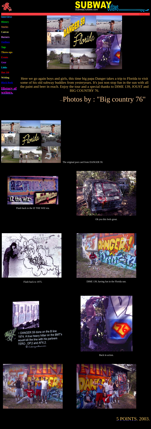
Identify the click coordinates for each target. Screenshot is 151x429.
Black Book (7, 82)
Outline (5, 42)
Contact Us (144, 14)
